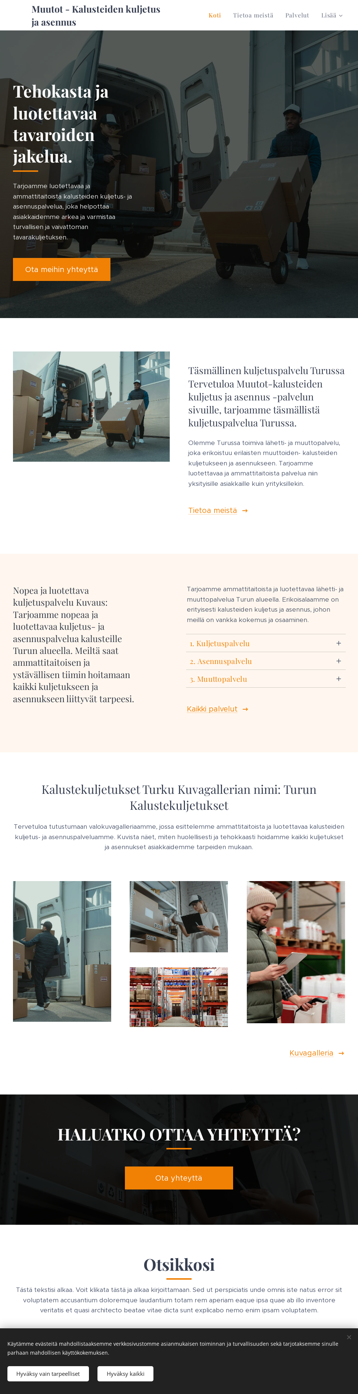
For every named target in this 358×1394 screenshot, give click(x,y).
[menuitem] (217, 15)
